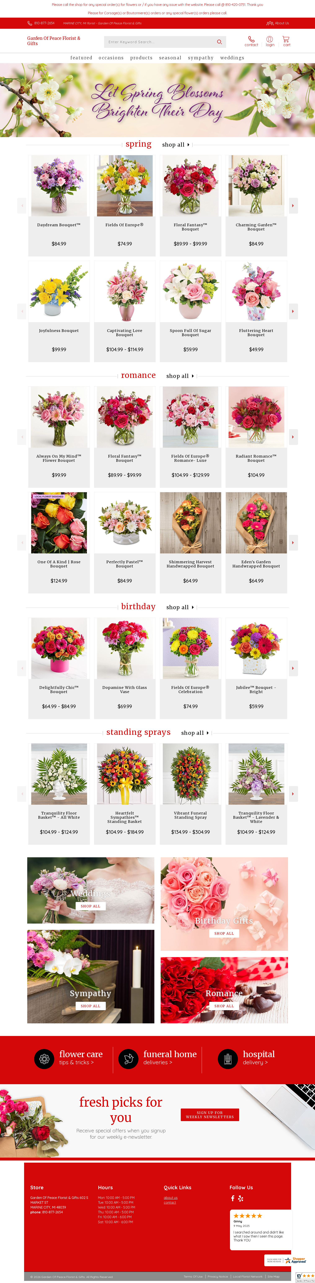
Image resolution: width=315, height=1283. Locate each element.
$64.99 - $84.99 (59, 706)
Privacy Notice (218, 1276)
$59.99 (190, 349)
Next (293, 205)
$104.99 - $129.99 (190, 475)
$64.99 (190, 581)
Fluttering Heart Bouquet (256, 332)
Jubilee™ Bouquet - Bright (256, 689)
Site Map (274, 1276)
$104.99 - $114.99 (124, 349)
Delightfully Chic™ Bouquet (59, 689)
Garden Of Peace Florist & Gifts (53, 41)
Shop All (173, 145)
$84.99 (59, 244)
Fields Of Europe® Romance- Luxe (190, 458)
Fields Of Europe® (125, 225)
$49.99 (256, 349)
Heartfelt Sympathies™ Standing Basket (124, 817)
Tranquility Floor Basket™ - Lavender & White (256, 817)
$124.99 (59, 581)
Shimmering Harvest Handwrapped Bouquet (190, 564)
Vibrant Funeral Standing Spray (190, 815)
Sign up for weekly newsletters (210, 1115)
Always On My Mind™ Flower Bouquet (58, 458)
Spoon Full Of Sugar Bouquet (190, 332)
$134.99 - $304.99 (190, 832)
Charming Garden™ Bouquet (256, 227)
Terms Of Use (193, 1276)
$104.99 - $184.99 (125, 832)
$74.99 (125, 244)
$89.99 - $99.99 (190, 244)
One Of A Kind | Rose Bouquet (59, 564)
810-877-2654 (44, 23)
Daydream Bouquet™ (59, 225)
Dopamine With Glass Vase (124, 689)
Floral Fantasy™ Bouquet (190, 227)
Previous (21, 205)
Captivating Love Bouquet (124, 332)
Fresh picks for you (121, 1117)
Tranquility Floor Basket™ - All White (59, 815)
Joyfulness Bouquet (59, 330)
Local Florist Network (247, 1276)
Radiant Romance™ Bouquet (256, 458)
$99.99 (59, 349)
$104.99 (256, 475)
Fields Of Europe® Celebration (190, 689)
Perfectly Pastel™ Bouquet (124, 564)
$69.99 (125, 706)
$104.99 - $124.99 (59, 832)
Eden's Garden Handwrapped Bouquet (256, 564)
